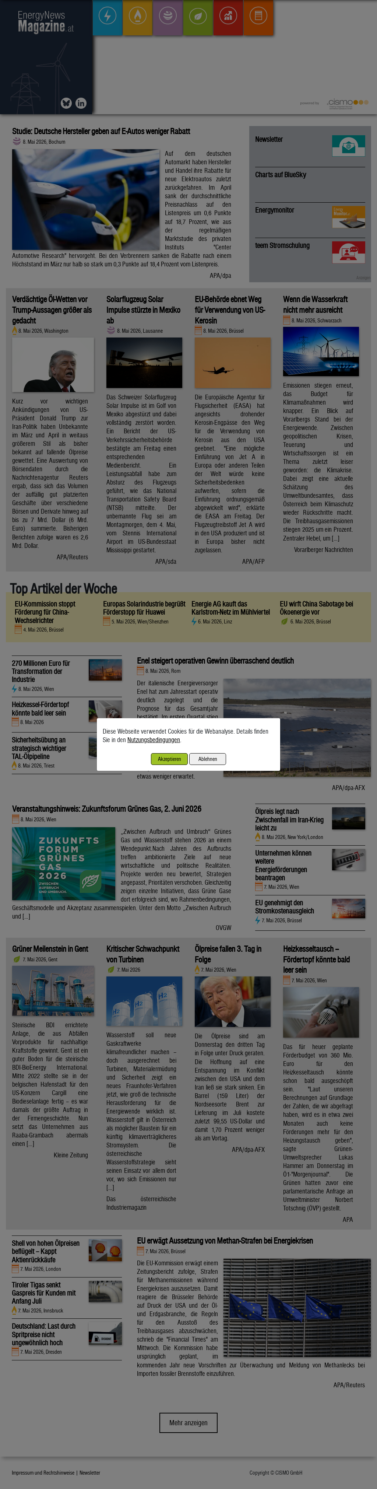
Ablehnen (207, 759)
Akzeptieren (169, 759)
